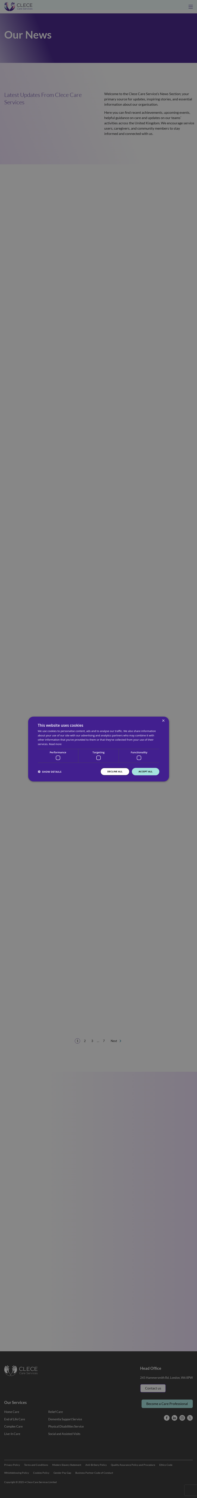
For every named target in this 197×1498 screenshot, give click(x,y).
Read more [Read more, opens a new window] (55, 743)
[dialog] (98, 749)
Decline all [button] (113, 771)
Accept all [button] (144, 771)
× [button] (163, 720)
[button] (49, 771)
